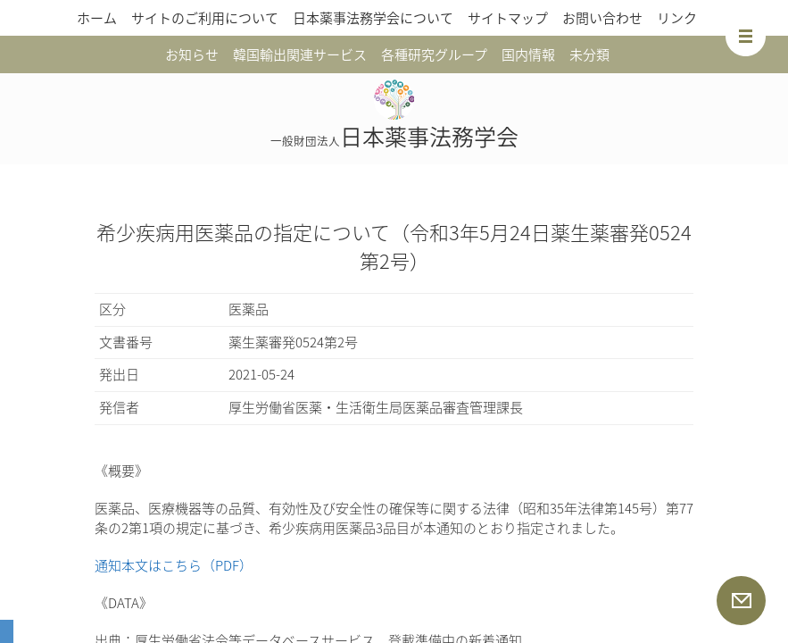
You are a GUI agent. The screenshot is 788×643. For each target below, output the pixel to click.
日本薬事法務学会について (373, 18)
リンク (677, 18)
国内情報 (528, 54)
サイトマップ (508, 18)
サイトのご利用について (204, 18)
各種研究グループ (434, 54)
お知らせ (192, 54)
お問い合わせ (602, 18)
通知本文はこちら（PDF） (174, 565)
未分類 (589, 54)
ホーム (97, 18)
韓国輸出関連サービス (300, 54)
